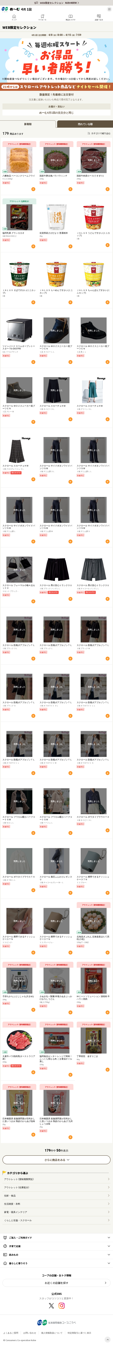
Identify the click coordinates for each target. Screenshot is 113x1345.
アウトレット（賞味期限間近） (19, 1179)
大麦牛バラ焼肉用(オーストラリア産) (18, 1057)
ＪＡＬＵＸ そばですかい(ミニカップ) (19, 291)
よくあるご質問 (10, 1332)
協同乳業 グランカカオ (13, 232)
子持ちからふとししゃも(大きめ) (18, 996)
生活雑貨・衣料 (12, 1203)
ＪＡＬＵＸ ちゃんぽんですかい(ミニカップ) (93, 291)
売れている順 (85, 124)
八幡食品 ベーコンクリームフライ (18, 175)
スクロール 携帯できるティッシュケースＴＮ (93, 878)
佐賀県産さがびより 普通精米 (54, 232)
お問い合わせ (29, 1332)
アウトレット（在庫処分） (16, 1187)
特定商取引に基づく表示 (79, 1332)
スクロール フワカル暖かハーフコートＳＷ (18, 818)
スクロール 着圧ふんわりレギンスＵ (56, 878)
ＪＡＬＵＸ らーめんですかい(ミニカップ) (56, 291)
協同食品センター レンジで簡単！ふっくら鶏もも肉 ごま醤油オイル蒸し (56, 1059)
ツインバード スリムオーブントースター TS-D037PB (18, 347)
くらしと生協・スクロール (18, 1220)
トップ (14, 19)
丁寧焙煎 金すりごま (87, 1056)
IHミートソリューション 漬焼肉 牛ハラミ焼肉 (93, 997)
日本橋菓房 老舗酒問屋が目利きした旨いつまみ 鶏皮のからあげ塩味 (18, 1120)
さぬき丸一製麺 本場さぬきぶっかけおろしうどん (56, 997)
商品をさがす (71, 19)
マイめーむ (42, 19)
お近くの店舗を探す (56, 1283)
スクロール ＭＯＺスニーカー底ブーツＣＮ (56, 347)
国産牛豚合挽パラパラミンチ (53, 175)
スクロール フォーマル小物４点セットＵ (18, 586)
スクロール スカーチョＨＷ (53, 405)
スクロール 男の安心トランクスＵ (56, 585)
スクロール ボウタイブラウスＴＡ (93, 816)
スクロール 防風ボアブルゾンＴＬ (18, 645)
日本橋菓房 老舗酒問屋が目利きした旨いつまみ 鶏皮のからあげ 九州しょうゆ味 (56, 1121)
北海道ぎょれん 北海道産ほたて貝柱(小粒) (93, 938)
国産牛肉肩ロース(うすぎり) (90, 175)
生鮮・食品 (10, 1195)
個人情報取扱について (52, 1332)
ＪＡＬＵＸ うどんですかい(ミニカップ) (93, 234)
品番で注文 (99, 19)
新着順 (28, 124)
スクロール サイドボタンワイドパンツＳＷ (56, 467)
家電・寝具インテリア (15, 1212)
